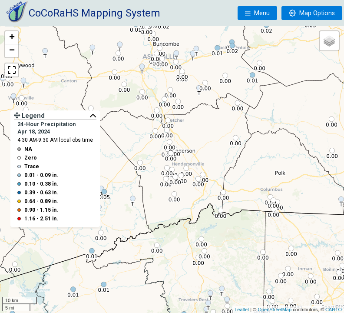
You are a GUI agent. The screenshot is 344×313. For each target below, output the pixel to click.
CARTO (333, 309)
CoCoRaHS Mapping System (94, 13)
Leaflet (242, 309)
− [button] (12, 50)
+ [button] (12, 37)
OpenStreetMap (274, 309)
